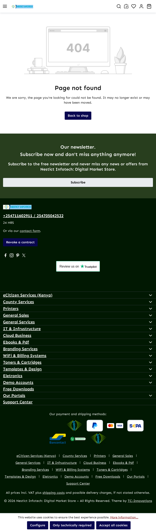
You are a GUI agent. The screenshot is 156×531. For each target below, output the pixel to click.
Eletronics (12, 375)
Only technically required (72, 525)
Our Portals (14, 395)
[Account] (141, 6)
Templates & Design (22, 368)
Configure (37, 525)
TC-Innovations (140, 501)
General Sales (16, 315)
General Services (19, 321)
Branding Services (20, 348)
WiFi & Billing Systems (24, 355)
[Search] (119, 6)
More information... (124, 517)
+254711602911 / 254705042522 (33, 215)
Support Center (18, 401)
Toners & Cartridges (22, 362)
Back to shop (78, 115)
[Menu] (5, 6)
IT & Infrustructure (22, 328)
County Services (18, 301)
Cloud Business (17, 335)
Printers (11, 308)
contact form (30, 231)
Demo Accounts (18, 382)
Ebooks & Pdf (16, 342)
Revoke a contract (20, 242)
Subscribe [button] (78, 182)
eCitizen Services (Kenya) (27, 295)
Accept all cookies (113, 525)
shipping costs (54, 493)
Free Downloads (18, 388)
